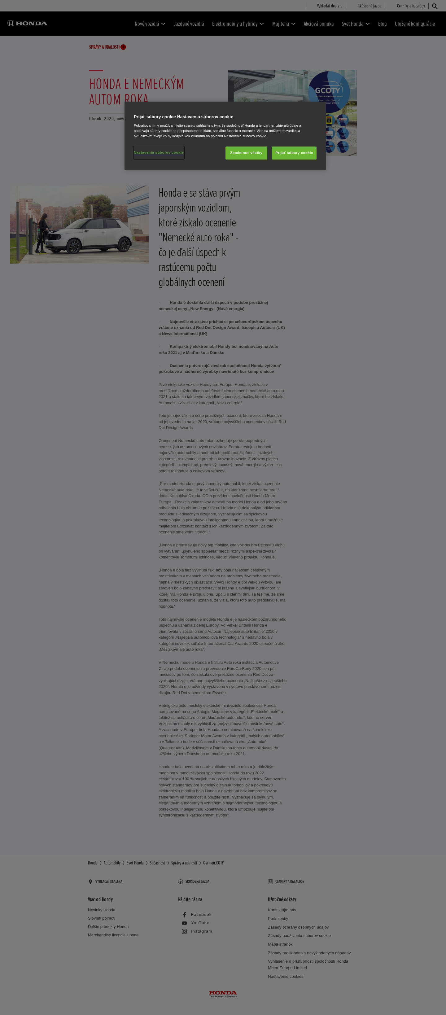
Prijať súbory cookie (294, 153)
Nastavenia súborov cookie (159, 152)
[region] (225, 136)
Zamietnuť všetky (246, 153)
